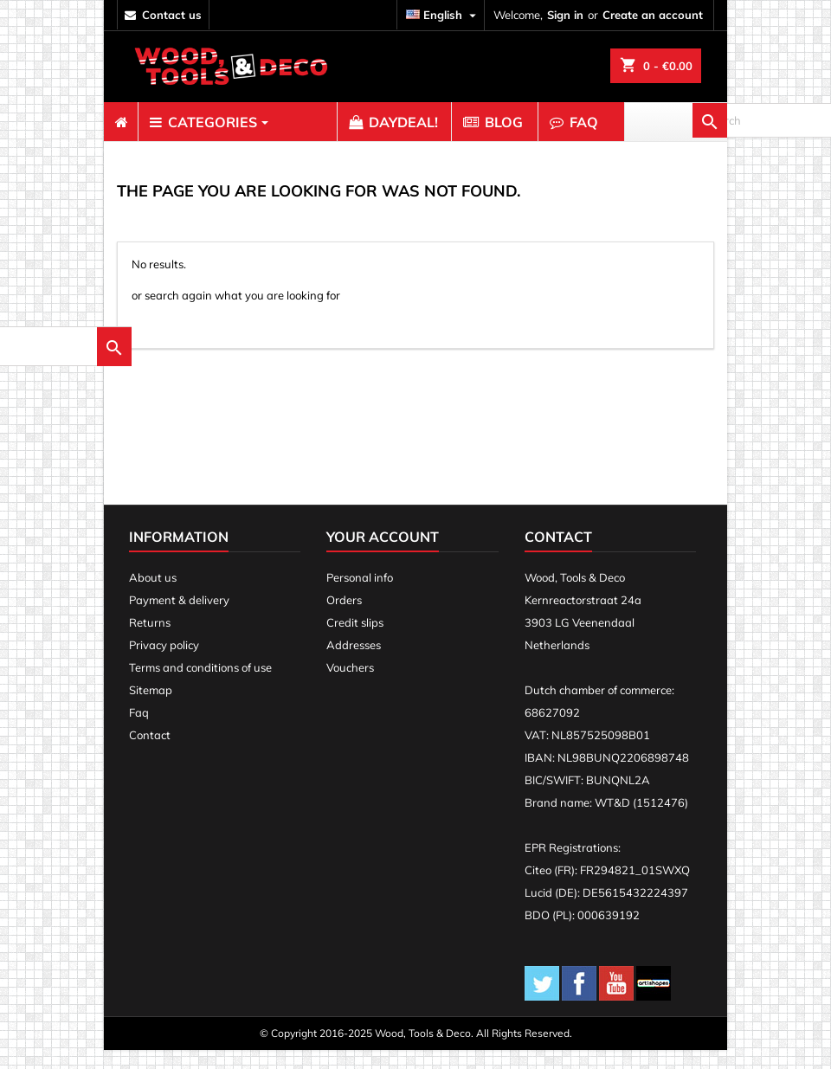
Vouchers (350, 686)
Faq (139, 731)
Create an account (652, 15)
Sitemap (150, 709)
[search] (227, 332)
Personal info (359, 596)
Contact (150, 754)
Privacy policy (164, 664)
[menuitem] (121, 122)
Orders (344, 619)
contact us (172, 15)
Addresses (353, 664)
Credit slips (354, 641)
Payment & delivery (179, 619)
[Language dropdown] (443, 15)
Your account (382, 555)
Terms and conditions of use (200, 686)
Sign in (565, 15)
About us (153, 596)
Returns (150, 641)
